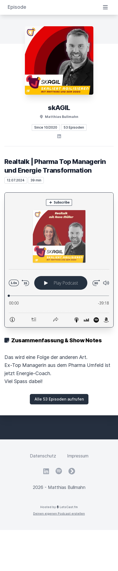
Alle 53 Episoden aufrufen (59, 399)
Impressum (77, 456)
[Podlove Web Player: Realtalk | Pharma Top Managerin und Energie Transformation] (59, 260)
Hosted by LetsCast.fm (59, 507)
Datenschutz (43, 456)
